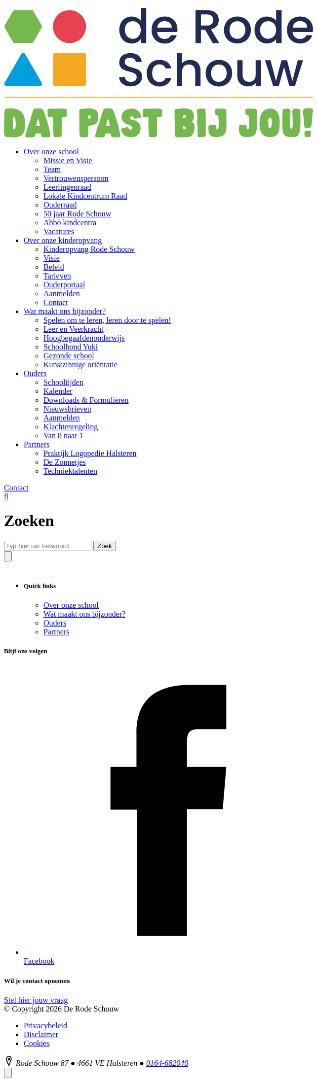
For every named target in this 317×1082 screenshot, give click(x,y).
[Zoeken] (6, 496)
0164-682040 (167, 1063)
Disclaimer (41, 1034)
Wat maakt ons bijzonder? (84, 614)
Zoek (104, 546)
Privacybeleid (45, 1025)
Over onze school (71, 605)
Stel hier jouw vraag (36, 1000)
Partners (56, 632)
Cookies (36, 1043)
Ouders (54, 623)
